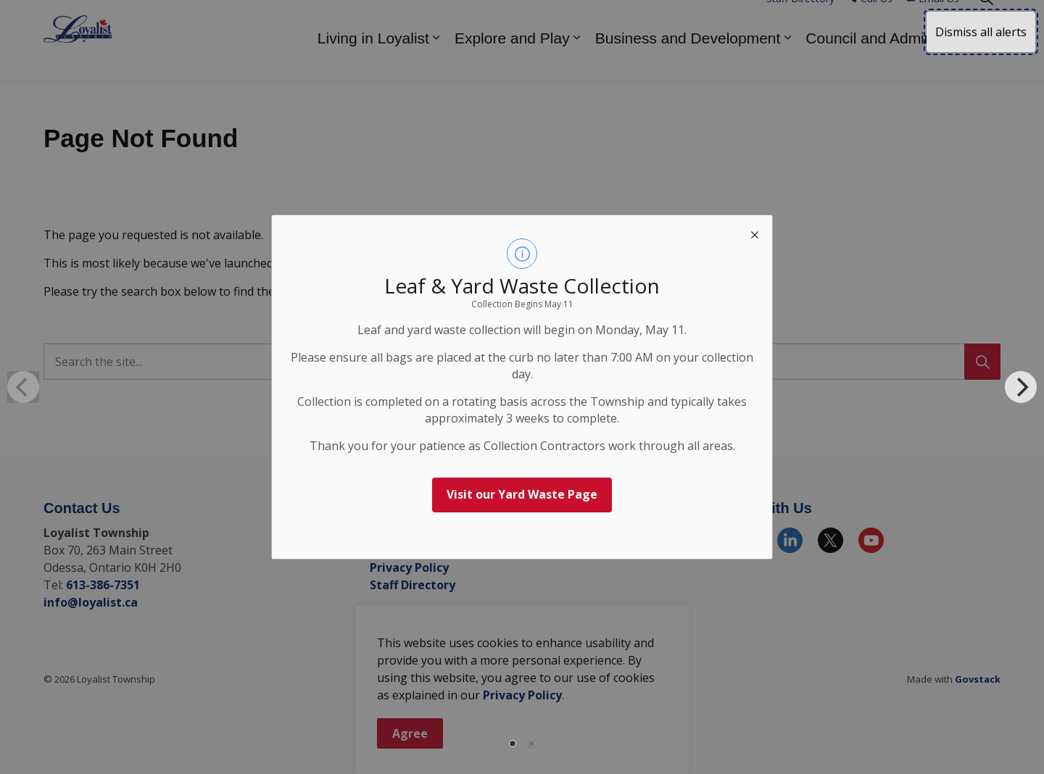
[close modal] (754, 232)
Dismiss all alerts (981, 32)
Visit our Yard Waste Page (522, 494)
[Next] (1021, 387)
